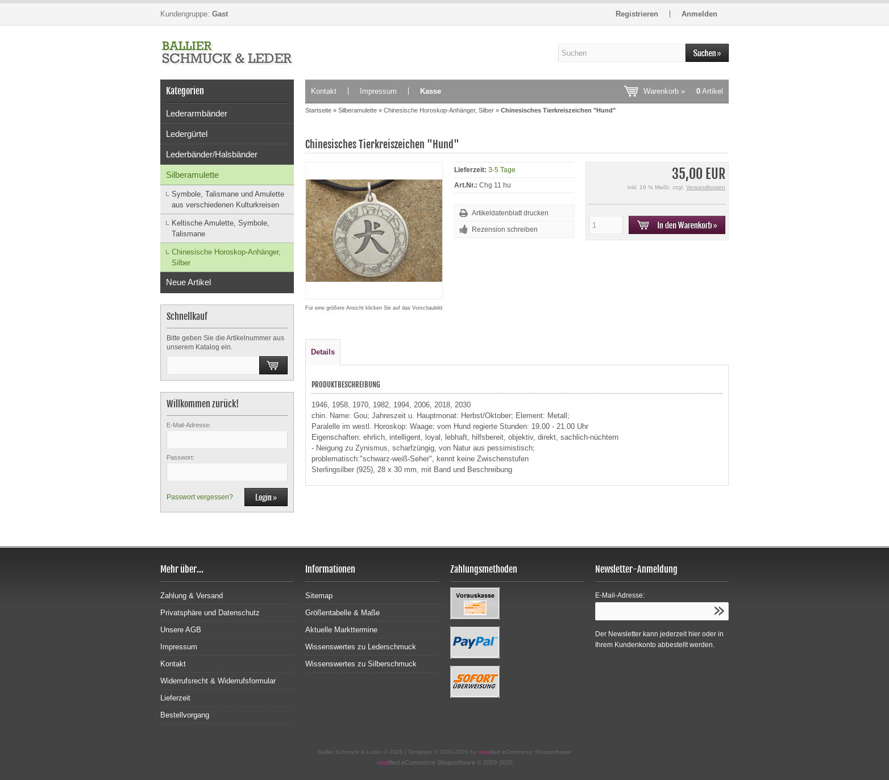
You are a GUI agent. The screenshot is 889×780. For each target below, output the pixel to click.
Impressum (378, 91)
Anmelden (699, 14)
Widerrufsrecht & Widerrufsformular (218, 681)
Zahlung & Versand (191, 595)
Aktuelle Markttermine (341, 629)
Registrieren (637, 14)
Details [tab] (323, 352)
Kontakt (324, 91)
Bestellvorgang (184, 715)
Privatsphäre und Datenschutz (210, 612)
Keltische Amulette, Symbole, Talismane (220, 228)
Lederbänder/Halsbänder (211, 154)
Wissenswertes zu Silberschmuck (361, 664)
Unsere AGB (180, 629)
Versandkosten (705, 187)
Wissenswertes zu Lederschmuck (360, 647)
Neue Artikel (188, 282)
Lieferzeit (175, 698)
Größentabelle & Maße (342, 612)
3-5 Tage (502, 170)
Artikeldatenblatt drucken (510, 213)
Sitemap (319, 595)
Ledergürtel (186, 134)
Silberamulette (192, 175)
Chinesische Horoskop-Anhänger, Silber (226, 257)
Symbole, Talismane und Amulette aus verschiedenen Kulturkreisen (228, 199)
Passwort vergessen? (200, 497)
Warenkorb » (683, 91)
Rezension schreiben (505, 229)
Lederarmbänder (196, 113)
